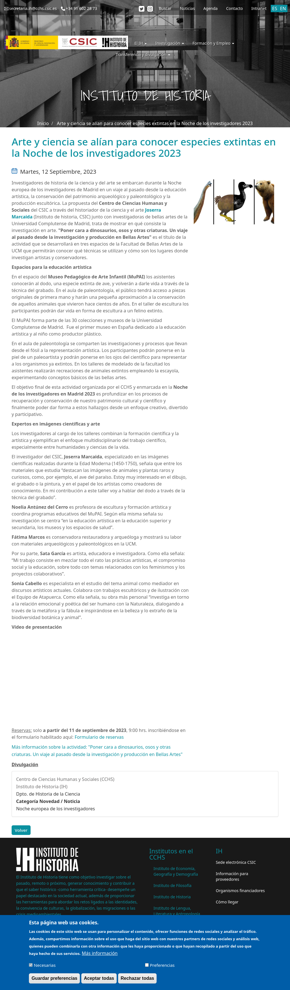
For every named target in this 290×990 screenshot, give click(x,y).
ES (274, 8)
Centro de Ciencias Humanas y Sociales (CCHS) (65, 779)
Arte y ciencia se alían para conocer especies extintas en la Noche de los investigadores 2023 (155, 123)
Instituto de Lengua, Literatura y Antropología (176, 910)
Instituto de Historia (172, 896)
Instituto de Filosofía (172, 885)
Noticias (187, 8)
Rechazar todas (137, 978)
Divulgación (25, 764)
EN (283, 8)
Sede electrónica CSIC (236, 862)
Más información (100, 953)
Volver (21, 830)
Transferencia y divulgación (143, 54)
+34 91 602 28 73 (81, 8)
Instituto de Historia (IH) (41, 786)
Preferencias (162, 965)
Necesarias (45, 965)
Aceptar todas (99, 978)
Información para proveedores (232, 876)
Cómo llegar (227, 902)
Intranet (258, 8)
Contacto (234, 8)
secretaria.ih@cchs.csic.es (33, 8)
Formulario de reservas (99, 737)
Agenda (210, 8)
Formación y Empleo (213, 43)
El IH (141, 43)
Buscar (165, 8)
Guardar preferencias (54, 978)
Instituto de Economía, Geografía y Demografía (175, 871)
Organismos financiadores (240, 890)
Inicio (121, 43)
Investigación (169, 43)
